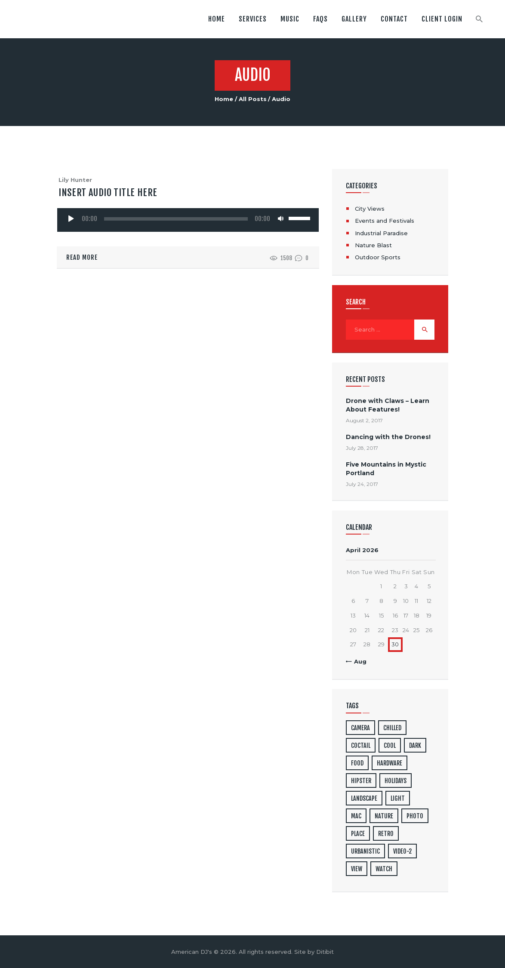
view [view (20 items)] (356, 869)
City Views (370, 208)
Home (224, 98)
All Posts (253, 98)
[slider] (176, 219)
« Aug (357, 661)
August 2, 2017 (364, 420)
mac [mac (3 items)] (356, 816)
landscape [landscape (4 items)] (364, 798)
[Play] (71, 218)
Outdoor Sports (377, 257)
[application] (188, 217)
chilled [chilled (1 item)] (392, 727)
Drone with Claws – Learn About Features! (387, 405)
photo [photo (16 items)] (414, 816)
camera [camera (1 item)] (360, 727)
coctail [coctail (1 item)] (360, 745)
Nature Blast (373, 245)
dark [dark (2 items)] (415, 745)
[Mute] (281, 218)
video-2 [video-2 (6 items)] (402, 851)
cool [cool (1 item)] (390, 745)
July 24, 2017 (362, 484)
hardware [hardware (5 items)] (389, 763)
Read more (82, 257)
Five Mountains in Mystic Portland (386, 468)
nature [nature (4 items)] (384, 816)
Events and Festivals (384, 220)
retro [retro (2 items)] (386, 833)
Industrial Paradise (381, 233)
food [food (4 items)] (357, 763)
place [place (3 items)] (358, 833)
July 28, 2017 (362, 448)
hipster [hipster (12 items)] (361, 780)
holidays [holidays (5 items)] (395, 780)
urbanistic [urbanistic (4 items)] (365, 851)
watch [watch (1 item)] (384, 869)
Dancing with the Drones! (388, 437)
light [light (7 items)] (398, 798)
